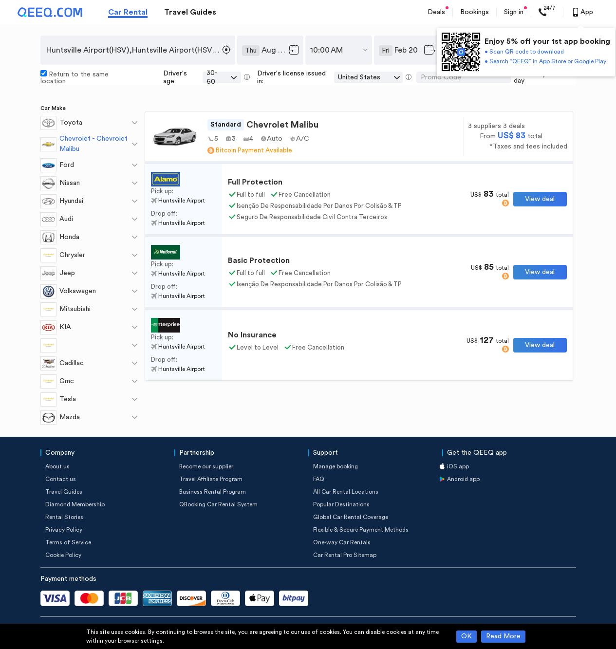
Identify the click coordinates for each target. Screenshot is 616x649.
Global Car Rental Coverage (350, 517)
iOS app (458, 466)
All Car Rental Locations (345, 492)
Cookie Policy (63, 555)
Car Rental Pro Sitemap (344, 555)
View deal (540, 199)
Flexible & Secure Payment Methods (361, 530)
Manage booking (335, 466)
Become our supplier (206, 466)
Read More (503, 636)
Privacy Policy (63, 530)
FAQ (318, 479)
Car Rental (128, 12)
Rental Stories (64, 517)
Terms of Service (68, 542)
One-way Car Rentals (342, 542)
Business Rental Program (212, 492)
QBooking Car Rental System (218, 504)
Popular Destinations (341, 504)
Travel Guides (190, 12)
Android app (463, 479)
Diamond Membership (75, 504)
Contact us (60, 479)
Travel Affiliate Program (211, 479)
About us (57, 466)
